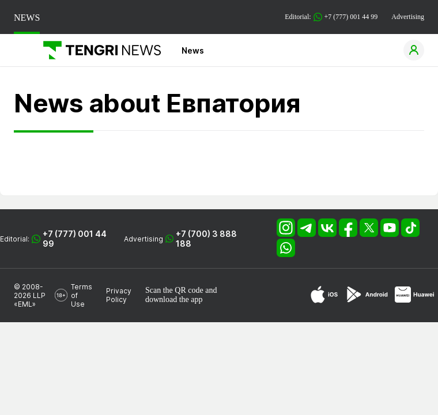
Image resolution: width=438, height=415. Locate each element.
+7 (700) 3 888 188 (206, 238)
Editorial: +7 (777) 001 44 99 (331, 17)
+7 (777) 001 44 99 (75, 238)
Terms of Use (81, 295)
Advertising (407, 17)
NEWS (27, 17)
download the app (174, 299)
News (193, 50)
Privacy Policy (118, 295)
